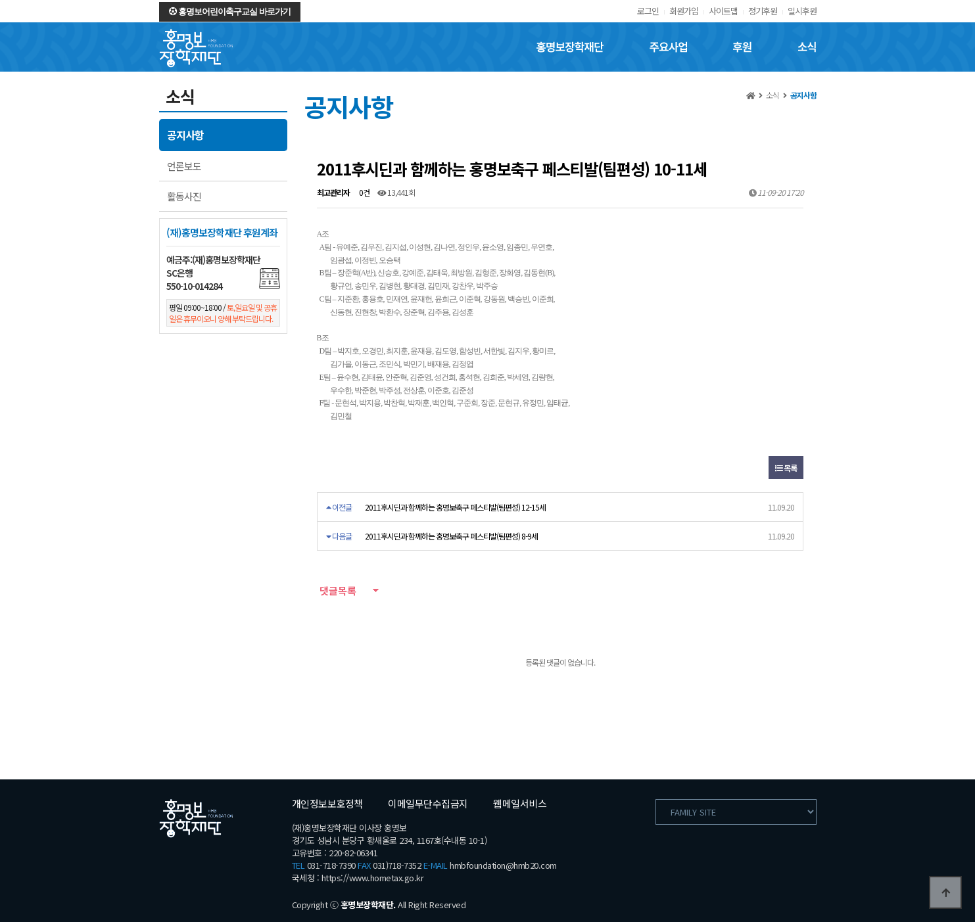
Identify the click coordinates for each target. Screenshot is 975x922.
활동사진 (184, 196)
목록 (786, 467)
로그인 (648, 11)
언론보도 (184, 166)
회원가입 (683, 11)
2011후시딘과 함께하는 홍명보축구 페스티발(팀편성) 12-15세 (455, 507)
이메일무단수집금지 (428, 803)
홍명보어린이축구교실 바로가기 (230, 11)
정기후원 (762, 11)
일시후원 (802, 11)
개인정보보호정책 (327, 803)
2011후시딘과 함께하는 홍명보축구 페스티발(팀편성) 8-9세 (451, 536)
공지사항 (185, 135)
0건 (363, 192)
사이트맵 (723, 11)
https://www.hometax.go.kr (372, 877)
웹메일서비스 (519, 803)
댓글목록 (336, 590)
